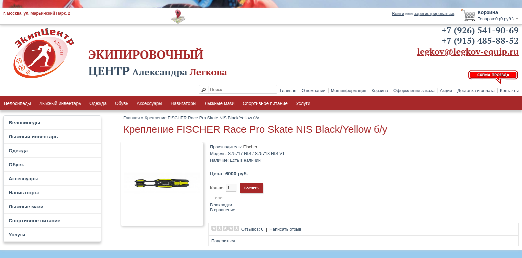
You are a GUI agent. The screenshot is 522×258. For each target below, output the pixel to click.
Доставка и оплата (476, 90)
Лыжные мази (220, 103)
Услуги (303, 103)
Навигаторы (183, 103)
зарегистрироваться (434, 13)
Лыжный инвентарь (60, 103)
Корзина (380, 90)
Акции (446, 90)
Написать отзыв (285, 229)
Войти (398, 13)
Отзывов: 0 (252, 229)
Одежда (98, 103)
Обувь (121, 103)
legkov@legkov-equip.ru (468, 51)
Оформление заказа (414, 90)
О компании (314, 90)
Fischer (250, 146)
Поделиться (223, 240)
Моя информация (348, 90)
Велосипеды (17, 103)
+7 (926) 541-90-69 (480, 30)
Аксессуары (149, 103)
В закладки (221, 204)
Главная (288, 90)
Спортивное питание (265, 103)
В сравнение (222, 209)
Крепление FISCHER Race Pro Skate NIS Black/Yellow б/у (202, 117)
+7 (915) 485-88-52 (480, 40)
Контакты (509, 90)
